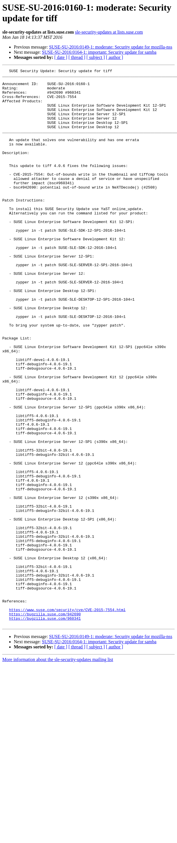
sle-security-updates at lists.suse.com (109, 32)
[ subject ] (95, 57)
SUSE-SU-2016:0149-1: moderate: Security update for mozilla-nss (110, 47)
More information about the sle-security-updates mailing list (57, 770)
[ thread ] (76, 57)
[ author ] (114, 57)
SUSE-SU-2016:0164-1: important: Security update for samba (99, 52)
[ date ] (60, 57)
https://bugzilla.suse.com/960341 (45, 728)
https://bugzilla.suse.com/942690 (45, 723)
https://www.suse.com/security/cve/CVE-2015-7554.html (67, 718)
